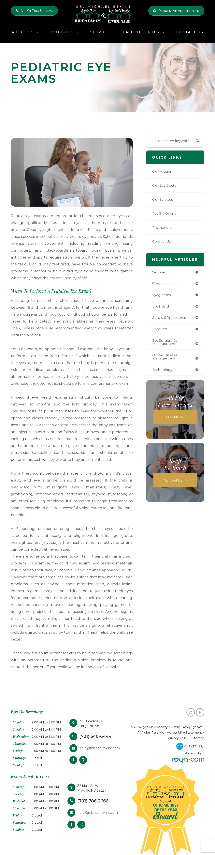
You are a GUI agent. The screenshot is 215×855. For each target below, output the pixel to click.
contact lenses (165, 284)
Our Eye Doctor (165, 185)
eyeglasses (161, 295)
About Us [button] (25, 32)
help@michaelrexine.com (99, 748)
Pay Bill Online (164, 213)
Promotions (162, 227)
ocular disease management (165, 358)
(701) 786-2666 (93, 801)
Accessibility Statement (174, 732)
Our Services (163, 199)
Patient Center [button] (143, 32)
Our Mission (162, 171)
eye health (161, 307)
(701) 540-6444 (96, 736)
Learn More (173, 418)
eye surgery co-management (166, 343)
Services (100, 32)
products (160, 330)
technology (162, 371)
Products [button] (64, 32)
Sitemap (198, 738)
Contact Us (189, 32)
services (159, 272)
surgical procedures (169, 318)
